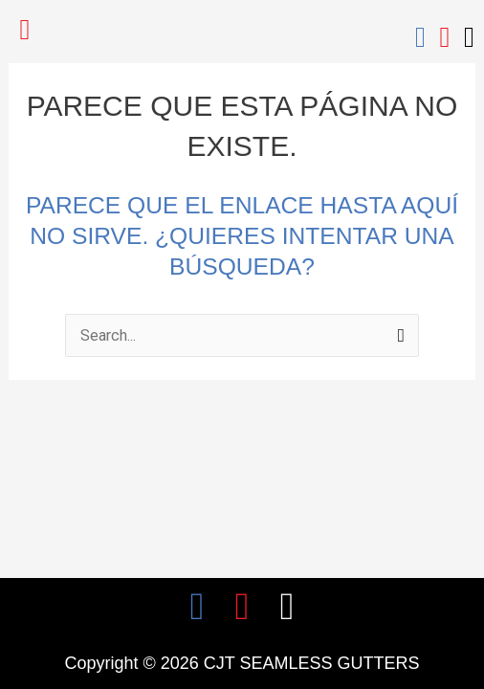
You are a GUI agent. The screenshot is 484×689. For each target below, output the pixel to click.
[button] (25, 30)
